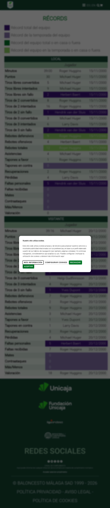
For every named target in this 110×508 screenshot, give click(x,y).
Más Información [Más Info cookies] (33, 262)
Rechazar (75, 262)
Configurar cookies (56, 262)
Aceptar (28, 266)
